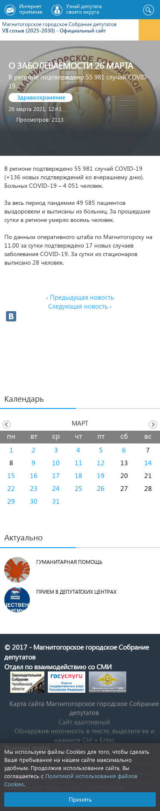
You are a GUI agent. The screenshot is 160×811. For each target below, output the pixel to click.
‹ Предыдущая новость (80, 297)
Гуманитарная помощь (69, 562)
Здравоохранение (41, 97)
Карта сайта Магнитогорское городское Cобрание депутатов (84, 708)
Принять (80, 799)
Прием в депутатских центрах (76, 592)
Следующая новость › (80, 306)
